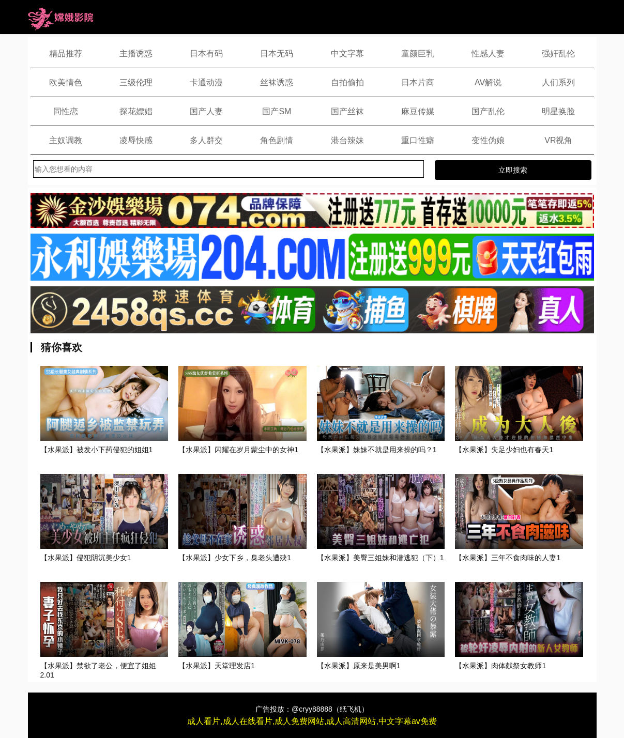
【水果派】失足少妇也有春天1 (504, 449)
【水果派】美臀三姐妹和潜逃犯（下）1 (380, 558)
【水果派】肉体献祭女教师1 (500, 666)
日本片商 (417, 82)
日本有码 (206, 53)
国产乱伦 (488, 111)
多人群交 (206, 140)
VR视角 (558, 140)
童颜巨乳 (417, 53)
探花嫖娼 (136, 111)
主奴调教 (65, 140)
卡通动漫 (206, 82)
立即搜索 (512, 170)
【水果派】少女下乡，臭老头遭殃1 (234, 558)
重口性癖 (417, 140)
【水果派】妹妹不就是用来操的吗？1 (377, 449)
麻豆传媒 (417, 111)
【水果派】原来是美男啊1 (359, 666)
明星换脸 (558, 111)
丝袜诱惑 (276, 82)
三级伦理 (136, 82)
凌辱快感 (136, 140)
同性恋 (65, 111)
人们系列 (558, 82)
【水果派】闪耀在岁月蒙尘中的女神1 (238, 449)
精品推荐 (65, 53)
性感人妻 (488, 53)
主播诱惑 (136, 53)
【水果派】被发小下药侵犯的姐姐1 (96, 449)
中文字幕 (347, 53)
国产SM (276, 111)
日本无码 (276, 53)
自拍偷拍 (347, 82)
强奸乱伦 (558, 53)
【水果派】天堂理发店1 (216, 666)
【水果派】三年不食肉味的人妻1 (507, 558)
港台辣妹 (347, 140)
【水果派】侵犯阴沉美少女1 (85, 558)
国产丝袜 (347, 111)
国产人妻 (206, 111)
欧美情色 (65, 82)
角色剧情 (276, 140)
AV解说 (488, 82)
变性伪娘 (488, 140)
